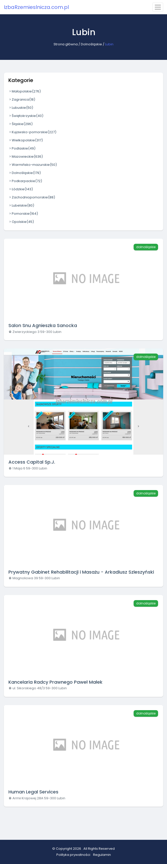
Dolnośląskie (91, 44)
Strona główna (66, 44)
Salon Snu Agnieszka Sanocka (42, 325)
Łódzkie (20, 189)
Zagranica (21, 99)
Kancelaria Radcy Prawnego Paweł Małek (55, 682)
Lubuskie (20, 107)
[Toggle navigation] (157, 7)
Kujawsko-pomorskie (32, 132)
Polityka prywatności (73, 854)
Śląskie (20, 124)
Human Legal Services (33, 792)
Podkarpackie (25, 181)
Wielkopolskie (25, 140)
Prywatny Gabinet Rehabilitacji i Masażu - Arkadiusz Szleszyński (81, 572)
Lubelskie (21, 205)
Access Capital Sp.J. (31, 462)
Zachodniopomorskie (31, 197)
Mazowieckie (25, 156)
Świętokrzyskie (25, 115)
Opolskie (21, 221)
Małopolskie (24, 91)
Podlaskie (21, 148)
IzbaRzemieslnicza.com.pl (36, 7)
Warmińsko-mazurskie (32, 164)
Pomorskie (23, 213)
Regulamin (102, 854)
